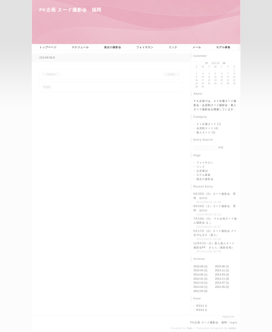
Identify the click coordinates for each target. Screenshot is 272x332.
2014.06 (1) (201, 274)
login (233, 322)
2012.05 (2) (222, 286)
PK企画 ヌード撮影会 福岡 (70, 9)
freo (190, 328)
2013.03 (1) (201, 286)
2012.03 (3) (201, 291)
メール (196, 47)
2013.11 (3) (222, 278)
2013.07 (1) (222, 282)
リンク (173, 47)
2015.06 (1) (222, 266)
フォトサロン (144, 47)
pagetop (228, 317)
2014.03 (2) (222, 274)
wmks (232, 328)
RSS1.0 (201, 305)
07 (207, 63)
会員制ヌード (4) (207, 128)
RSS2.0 (201, 310)
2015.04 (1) (201, 270)
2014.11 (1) (222, 270)
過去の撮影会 (112, 47)
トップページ (48, 47)
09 (224, 63)
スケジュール (80, 47)
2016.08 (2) (201, 266)
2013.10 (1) (201, 282)
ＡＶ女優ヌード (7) (208, 124)
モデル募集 (223, 47)
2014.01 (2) (201, 278)
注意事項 (202, 170)
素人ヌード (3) (206, 132)
